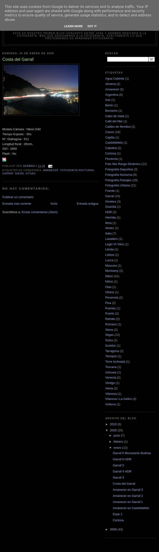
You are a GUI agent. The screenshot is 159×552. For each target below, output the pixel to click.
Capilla (110, 137)
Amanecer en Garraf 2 (128, 496)
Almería (110, 84)
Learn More (73, 26)
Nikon (19, 173)
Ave (107, 100)
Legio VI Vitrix (114, 244)
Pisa (108, 303)
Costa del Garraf (124, 483)
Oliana (109, 292)
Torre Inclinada (115, 361)
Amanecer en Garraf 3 (128, 489)
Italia (108, 233)
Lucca (109, 260)
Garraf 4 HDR (122, 471)
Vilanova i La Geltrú (118, 399)
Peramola (111, 297)
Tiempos (111, 356)
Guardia (110, 206)
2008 (114, 529)
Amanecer (50, 170)
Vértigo (110, 383)
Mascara (111, 265)
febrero (119, 441)
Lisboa (109, 255)
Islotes (109, 228)
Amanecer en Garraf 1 (128, 502)
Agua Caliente (114, 78)
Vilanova (111, 393)
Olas (108, 287)
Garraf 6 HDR (122, 459)
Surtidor (110, 345)
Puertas (110, 308)
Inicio (54, 203)
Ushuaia (110, 372)
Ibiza (108, 223)
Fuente (110, 190)
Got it (92, 26)
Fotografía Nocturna (77, 170)
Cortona (110, 153)
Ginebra (110, 201)
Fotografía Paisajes (118, 180)
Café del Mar (114, 121)
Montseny (111, 270)
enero (118, 447)
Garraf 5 (118, 465)
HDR (108, 212)
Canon (109, 132)
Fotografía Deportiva (119, 169)
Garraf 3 (118, 477)
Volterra (110, 404)
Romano (111, 324)
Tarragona (112, 351)
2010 (114, 424)
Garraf (7, 173)
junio (117, 435)
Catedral (111, 148)
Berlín (109, 105)
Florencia (111, 159)
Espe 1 (117, 514)
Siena (109, 329)
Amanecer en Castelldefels (131, 508)
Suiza (109, 340)
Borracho (111, 110)
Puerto (109, 313)
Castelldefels (114, 142)
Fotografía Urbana (117, 185)
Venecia (110, 377)
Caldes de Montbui (117, 126)
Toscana (110, 367)
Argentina (111, 94)
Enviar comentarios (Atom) (40, 212)
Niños (109, 281)
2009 (114, 430)
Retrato (110, 319)
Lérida (109, 249)
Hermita (110, 217)
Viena (109, 388)
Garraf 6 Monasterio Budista (132, 453)
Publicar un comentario (17, 197)
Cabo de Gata (114, 116)
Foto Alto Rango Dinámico (123, 164)
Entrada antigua (87, 203)
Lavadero (111, 239)
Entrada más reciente (16, 203)
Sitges (31, 173)
